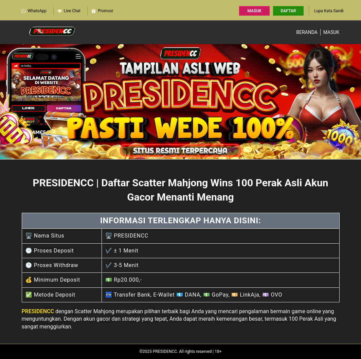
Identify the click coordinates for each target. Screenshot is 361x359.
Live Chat (68, 11)
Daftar (288, 10)
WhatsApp (34, 11)
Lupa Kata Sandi (329, 10)
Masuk (254, 10)
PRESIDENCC (38, 311)
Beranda (307, 32)
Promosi (102, 11)
